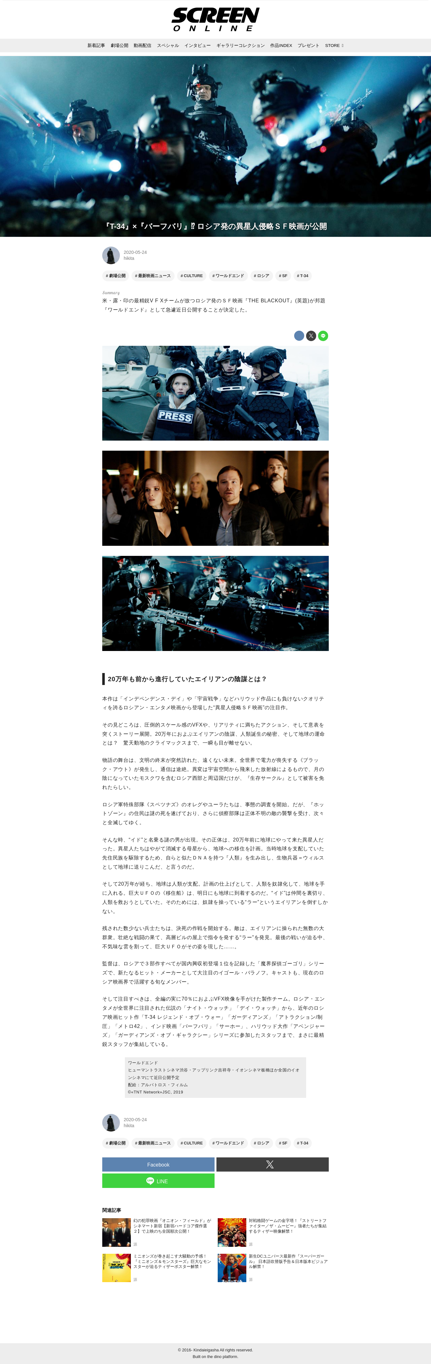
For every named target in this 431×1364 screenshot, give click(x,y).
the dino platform (222, 1356)
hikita (129, 258)
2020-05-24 (135, 252)
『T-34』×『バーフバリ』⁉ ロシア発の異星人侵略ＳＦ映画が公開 (214, 226)
